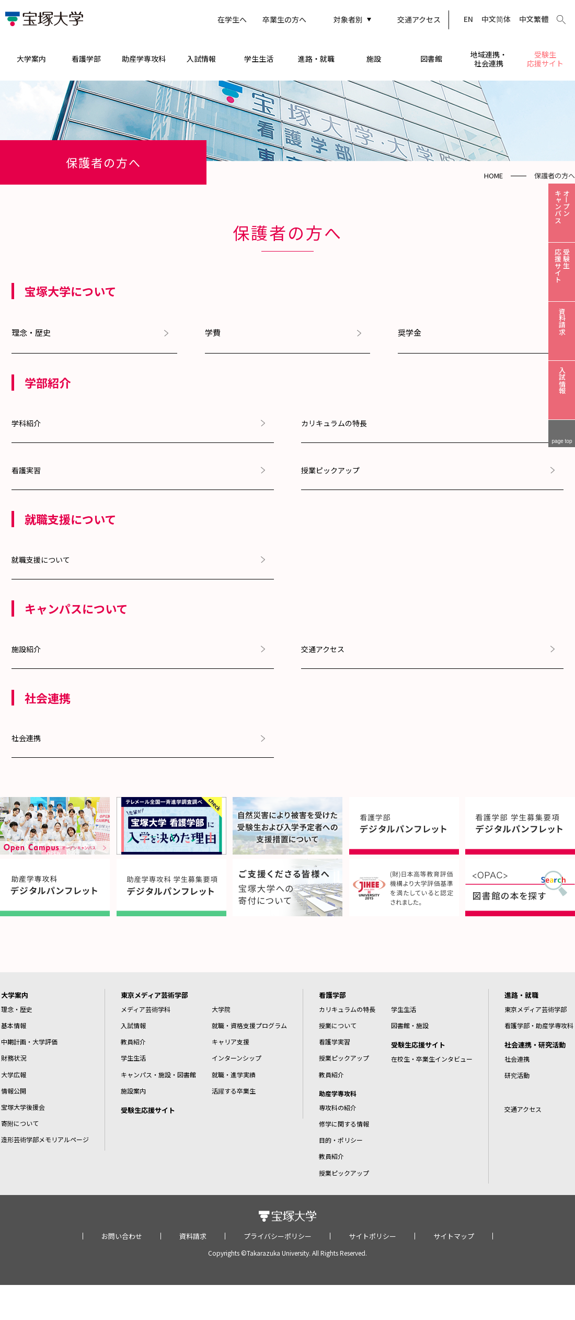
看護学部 (86, 58)
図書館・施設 (410, 1025)
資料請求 (192, 1236)
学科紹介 (26, 423)
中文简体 (496, 19)
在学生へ (232, 19)
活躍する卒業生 (234, 1090)
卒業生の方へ (284, 19)
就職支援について (41, 559)
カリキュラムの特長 (334, 423)
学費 (213, 332)
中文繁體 (533, 19)
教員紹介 (133, 1041)
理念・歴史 (31, 332)
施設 (373, 58)
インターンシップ (236, 1057)
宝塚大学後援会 (23, 1106)
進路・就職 (316, 58)
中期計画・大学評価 (29, 1041)
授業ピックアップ (330, 470)
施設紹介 (26, 649)
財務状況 (13, 1057)
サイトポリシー (372, 1236)
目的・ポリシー (341, 1139)
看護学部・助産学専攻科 (538, 1025)
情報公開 (13, 1090)
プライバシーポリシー (278, 1236)
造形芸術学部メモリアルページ (45, 1139)
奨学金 (409, 332)
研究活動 (517, 1075)
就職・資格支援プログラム (249, 1025)
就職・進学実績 (234, 1074)
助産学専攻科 (144, 58)
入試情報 (201, 58)
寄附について (20, 1123)
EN (468, 19)
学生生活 (258, 58)
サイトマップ (453, 1236)
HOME (493, 175)
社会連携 (26, 738)
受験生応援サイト (545, 59)
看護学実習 (334, 1041)
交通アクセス (419, 19)
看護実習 (26, 470)
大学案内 (31, 58)
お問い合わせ (121, 1236)
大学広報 (13, 1074)
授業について (337, 1025)
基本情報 (13, 1025)
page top (562, 441)
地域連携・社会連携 (488, 59)
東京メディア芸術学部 (154, 995)
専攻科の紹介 (337, 1107)
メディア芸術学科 (145, 1009)
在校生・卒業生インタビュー (432, 1058)
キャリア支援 (230, 1041)
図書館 (431, 58)
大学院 (221, 1009)
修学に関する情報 (344, 1123)
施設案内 (133, 1090)
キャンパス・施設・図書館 (158, 1074)
